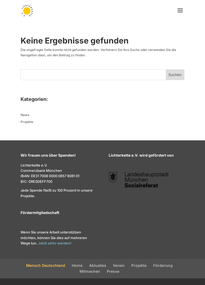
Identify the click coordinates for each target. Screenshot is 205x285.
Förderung (163, 265)
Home (77, 265)
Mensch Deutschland (45, 265)
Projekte (27, 122)
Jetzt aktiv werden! (54, 243)
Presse (113, 271)
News (25, 115)
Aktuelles (97, 265)
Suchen (175, 74)
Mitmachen (90, 271)
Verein (119, 265)
